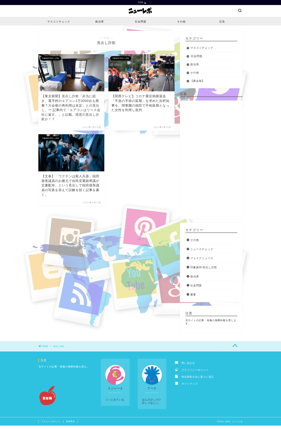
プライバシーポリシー (191, 370)
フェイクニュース (201, 258)
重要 (193, 294)
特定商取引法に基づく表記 (194, 377)
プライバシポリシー (51, 422)
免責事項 (70, 422)
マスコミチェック (58, 22)
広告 (222, 22)
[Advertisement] (211, 160)
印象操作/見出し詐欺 (203, 267)
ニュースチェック (201, 249)
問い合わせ (185, 363)
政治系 (99, 22)
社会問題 (140, 22)
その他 (181, 22)
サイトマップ (186, 384)
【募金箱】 (197, 81)
